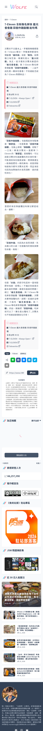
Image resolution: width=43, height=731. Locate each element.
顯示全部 (35, 420)
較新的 (5, 463)
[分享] (36, 36)
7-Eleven (13, 19)
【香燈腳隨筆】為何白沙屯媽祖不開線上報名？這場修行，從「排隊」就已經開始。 (28, 628)
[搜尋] (36, 7)
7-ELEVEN (13, 102)
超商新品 (23, 353)
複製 (33, 372)
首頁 (6, 19)
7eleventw (13, 105)
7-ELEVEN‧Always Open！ (20, 98)
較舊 (38, 463)
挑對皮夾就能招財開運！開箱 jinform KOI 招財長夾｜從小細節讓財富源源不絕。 (28, 671)
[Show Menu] (6, 7)
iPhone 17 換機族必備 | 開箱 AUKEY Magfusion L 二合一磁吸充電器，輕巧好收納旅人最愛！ (28, 614)
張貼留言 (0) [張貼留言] (21, 455)
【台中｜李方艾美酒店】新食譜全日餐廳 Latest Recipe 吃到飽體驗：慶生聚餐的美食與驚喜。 (28, 656)
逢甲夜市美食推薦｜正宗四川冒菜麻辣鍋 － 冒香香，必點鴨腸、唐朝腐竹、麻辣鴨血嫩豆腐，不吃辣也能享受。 (28, 642)
